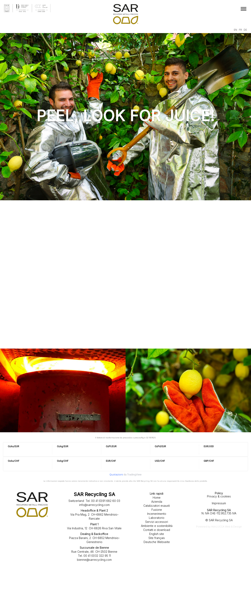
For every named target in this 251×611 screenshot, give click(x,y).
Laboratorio (156, 517)
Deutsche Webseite (157, 542)
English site (156, 534)
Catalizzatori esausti (156, 505)
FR (240, 29)
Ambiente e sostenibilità (156, 525)
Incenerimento (156, 513)
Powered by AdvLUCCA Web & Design (219, 526)
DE (245, 29)
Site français (156, 538)
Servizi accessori (156, 521)
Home (157, 497)
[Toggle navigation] (243, 9)
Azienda (156, 501)
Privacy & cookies (219, 496)
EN (235, 29)
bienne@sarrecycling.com (94, 559)
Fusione (156, 509)
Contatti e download (156, 530)
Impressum (219, 503)
